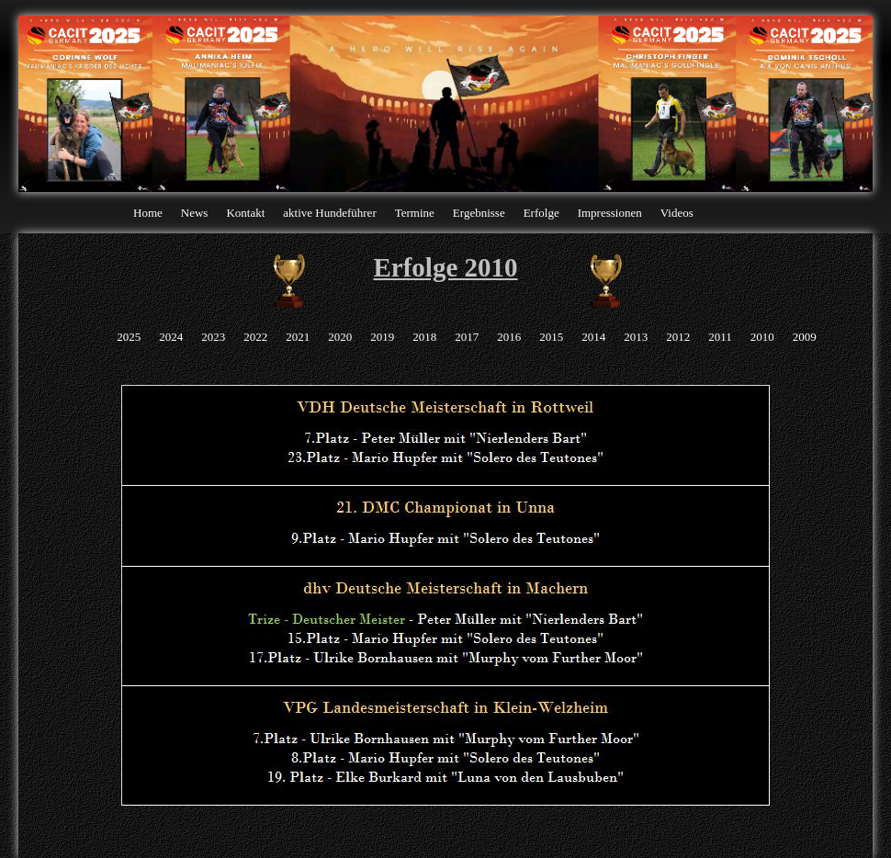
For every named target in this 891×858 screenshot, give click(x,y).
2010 (762, 337)
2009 (805, 337)
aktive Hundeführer (329, 213)
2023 (213, 337)
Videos (677, 213)
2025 (129, 337)
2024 (171, 337)
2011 (720, 337)
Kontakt (245, 213)
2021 (298, 337)
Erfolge (541, 213)
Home (148, 213)
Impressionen (610, 213)
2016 (509, 337)
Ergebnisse (479, 213)
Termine (414, 213)
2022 (255, 337)
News (195, 213)
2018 (424, 337)
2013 (636, 337)
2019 (382, 337)
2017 (467, 337)
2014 (593, 337)
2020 (340, 337)
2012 (678, 337)
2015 (551, 337)
